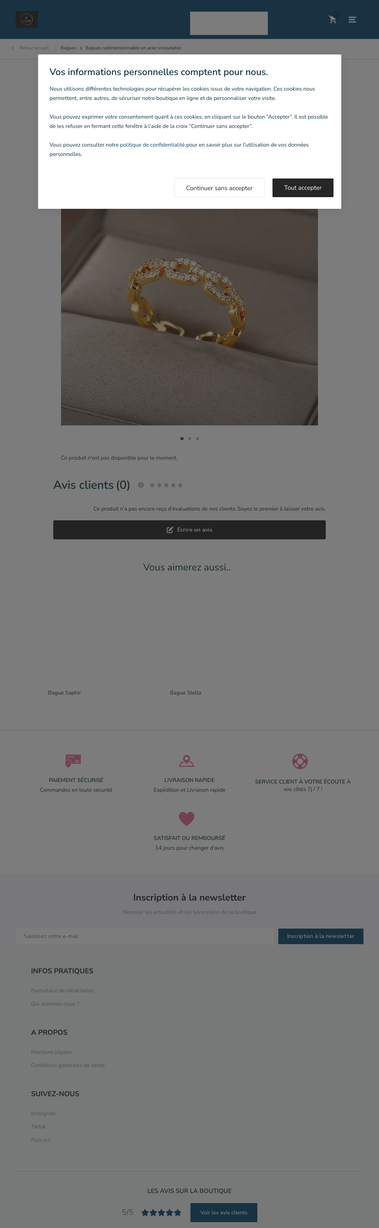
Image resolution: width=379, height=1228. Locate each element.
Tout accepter (303, 188)
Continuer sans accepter (219, 188)
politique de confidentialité (152, 145)
